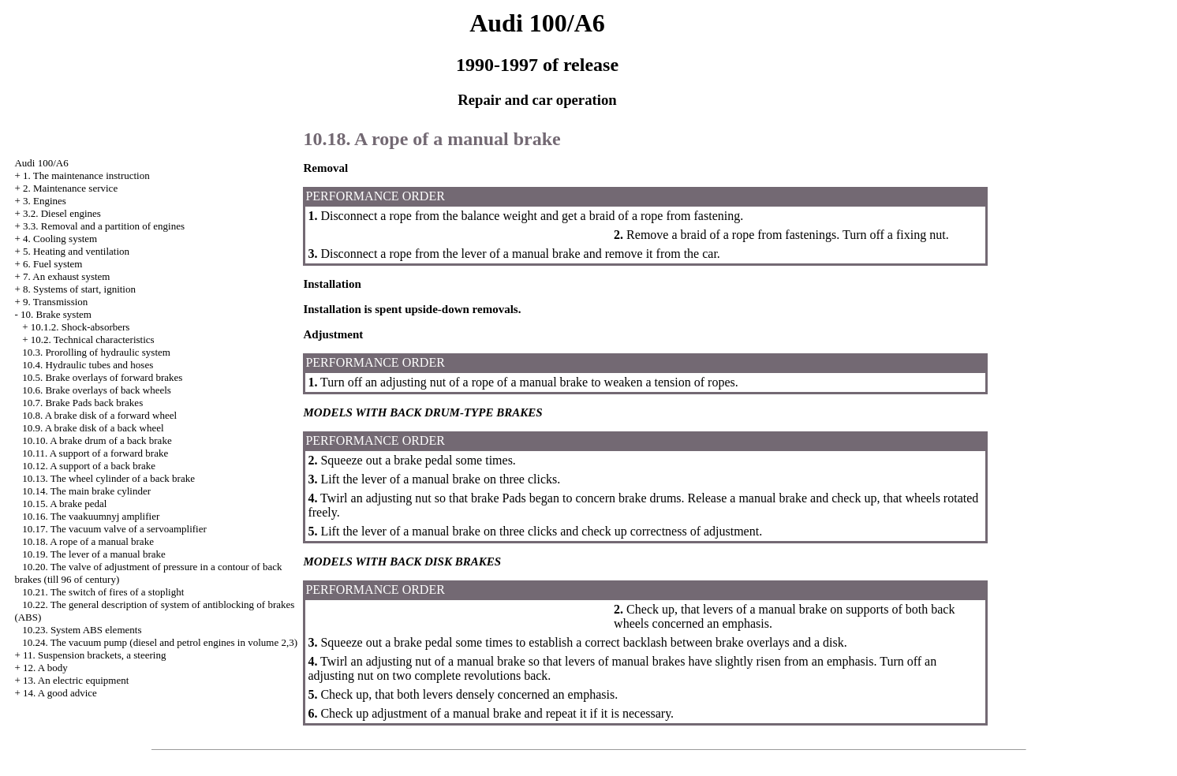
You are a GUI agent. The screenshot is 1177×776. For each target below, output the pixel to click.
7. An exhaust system (66, 276)
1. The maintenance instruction (86, 175)
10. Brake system (56, 314)
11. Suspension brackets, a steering (94, 655)
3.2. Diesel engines (62, 213)
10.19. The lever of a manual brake (94, 554)
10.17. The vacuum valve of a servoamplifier (114, 529)
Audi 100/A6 (41, 163)
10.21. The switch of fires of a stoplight (103, 592)
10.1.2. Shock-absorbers (80, 327)
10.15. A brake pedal (64, 503)
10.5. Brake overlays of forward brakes (102, 377)
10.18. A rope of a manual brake (88, 541)
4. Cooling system (60, 238)
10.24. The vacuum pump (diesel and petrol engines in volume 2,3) (159, 642)
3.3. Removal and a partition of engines (104, 226)
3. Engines (44, 201)
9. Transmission (55, 302)
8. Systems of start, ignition (79, 289)
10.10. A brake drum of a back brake (97, 440)
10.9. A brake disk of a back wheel (92, 428)
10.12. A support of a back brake (88, 466)
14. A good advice (60, 693)
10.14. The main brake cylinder (86, 491)
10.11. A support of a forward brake (95, 453)
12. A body (45, 667)
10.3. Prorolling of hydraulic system (96, 352)
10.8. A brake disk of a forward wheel (99, 415)
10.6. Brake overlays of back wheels (96, 390)
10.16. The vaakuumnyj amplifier (90, 516)
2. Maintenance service (70, 188)
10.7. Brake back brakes (82, 403)
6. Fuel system (52, 264)
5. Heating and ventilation (76, 251)
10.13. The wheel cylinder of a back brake (108, 478)
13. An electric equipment (76, 680)
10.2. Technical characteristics (93, 339)
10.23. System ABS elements (81, 630)
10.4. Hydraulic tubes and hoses (87, 365)
